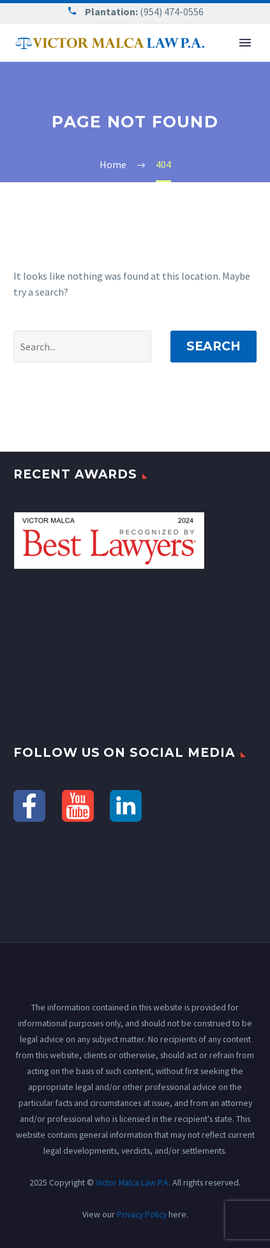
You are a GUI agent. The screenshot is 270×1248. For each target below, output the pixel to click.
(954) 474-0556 (172, 11)
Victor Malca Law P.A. (133, 1182)
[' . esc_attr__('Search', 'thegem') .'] (82, 346)
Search (213, 346)
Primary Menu (245, 43)
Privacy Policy (142, 1214)
